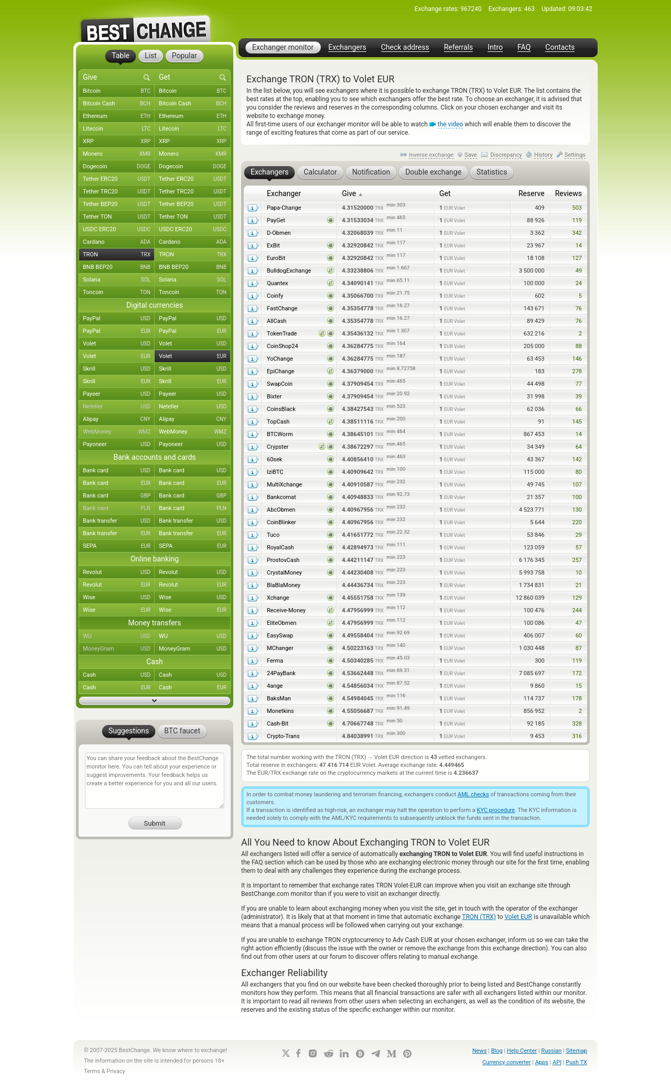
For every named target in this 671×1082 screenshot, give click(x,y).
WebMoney (119, 432)
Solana (119, 280)
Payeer (119, 394)
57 (579, 547)
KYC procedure (496, 810)
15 (579, 686)
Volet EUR (518, 917)
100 (577, 497)
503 (577, 207)
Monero (119, 154)
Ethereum (119, 116)
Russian (551, 1050)
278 (577, 371)
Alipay (119, 419)
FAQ (524, 47)
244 (577, 610)
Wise (119, 597)
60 (579, 635)
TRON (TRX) (479, 917)
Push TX (576, 1062)
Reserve (531, 193)
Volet (119, 344)
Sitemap (576, 1050)
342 (577, 233)
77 (579, 384)
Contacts (560, 47)
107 (577, 484)
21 (579, 585)
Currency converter (506, 1062)
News (479, 1050)
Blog (497, 1050)
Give (352, 193)
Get (445, 193)
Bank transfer (119, 521)
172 (577, 673)
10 (579, 572)
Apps (541, 1062)
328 (577, 723)
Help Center (522, 1050)
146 (577, 358)
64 (579, 446)
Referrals (458, 47)
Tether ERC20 (119, 179)
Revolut (119, 572)
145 (577, 421)
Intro (495, 47)
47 (579, 623)
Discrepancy (506, 155)
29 (579, 535)
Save (470, 155)
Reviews (568, 193)
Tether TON (119, 217)
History (543, 155)
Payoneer (119, 444)
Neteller (119, 407)
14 (579, 245)
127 (577, 258)
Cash (119, 675)
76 (579, 308)
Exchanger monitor (282, 47)
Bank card (119, 470)
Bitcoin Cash (119, 104)
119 (577, 220)
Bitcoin (119, 91)
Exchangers (347, 47)
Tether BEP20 (119, 204)
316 (577, 736)
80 (579, 472)
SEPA (119, 546)
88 (579, 346)
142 (577, 459)
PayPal (119, 318)
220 (577, 522)
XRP (119, 141)
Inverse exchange (431, 155)
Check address (405, 47)
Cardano (119, 242)
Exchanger (284, 193)
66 (579, 409)
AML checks (473, 794)
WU (119, 636)
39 (579, 396)
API (557, 1062)
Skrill (119, 369)
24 (579, 283)
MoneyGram (119, 649)
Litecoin (119, 129)
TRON (119, 254)
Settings (575, 155)
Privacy (115, 1071)
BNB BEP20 (119, 267)
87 (579, 648)
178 (577, 698)
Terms (92, 1071)
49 (579, 270)
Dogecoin (119, 166)
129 (577, 597)
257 (577, 560)
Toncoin (119, 292)
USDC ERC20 (119, 229)
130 (577, 509)
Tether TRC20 (119, 192)
